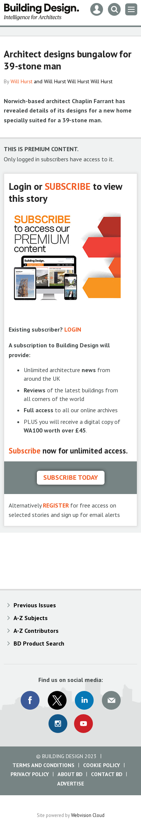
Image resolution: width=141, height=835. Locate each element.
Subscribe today (70, 477)
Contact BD (106, 774)
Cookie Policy (101, 765)
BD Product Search (39, 643)
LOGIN (72, 329)
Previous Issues (35, 605)
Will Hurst (21, 81)
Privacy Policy (30, 774)
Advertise (70, 783)
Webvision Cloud (88, 815)
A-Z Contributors (36, 630)
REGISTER (56, 505)
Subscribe (25, 451)
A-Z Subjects (31, 618)
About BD (70, 774)
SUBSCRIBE (68, 186)
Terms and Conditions (43, 765)
